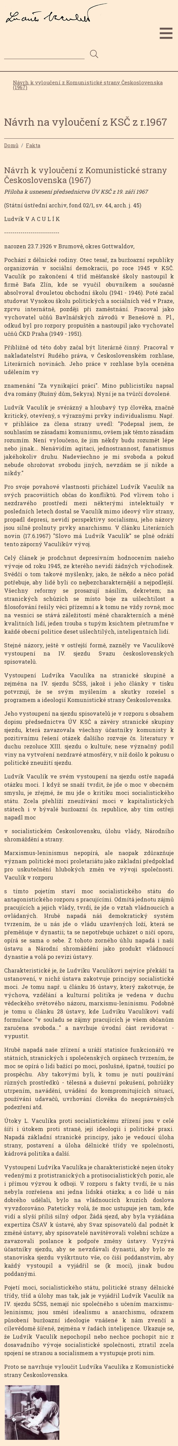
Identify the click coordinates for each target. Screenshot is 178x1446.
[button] (32, 1414)
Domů (11, 145)
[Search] (44, 54)
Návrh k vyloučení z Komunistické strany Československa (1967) (88, 85)
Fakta (33, 145)
